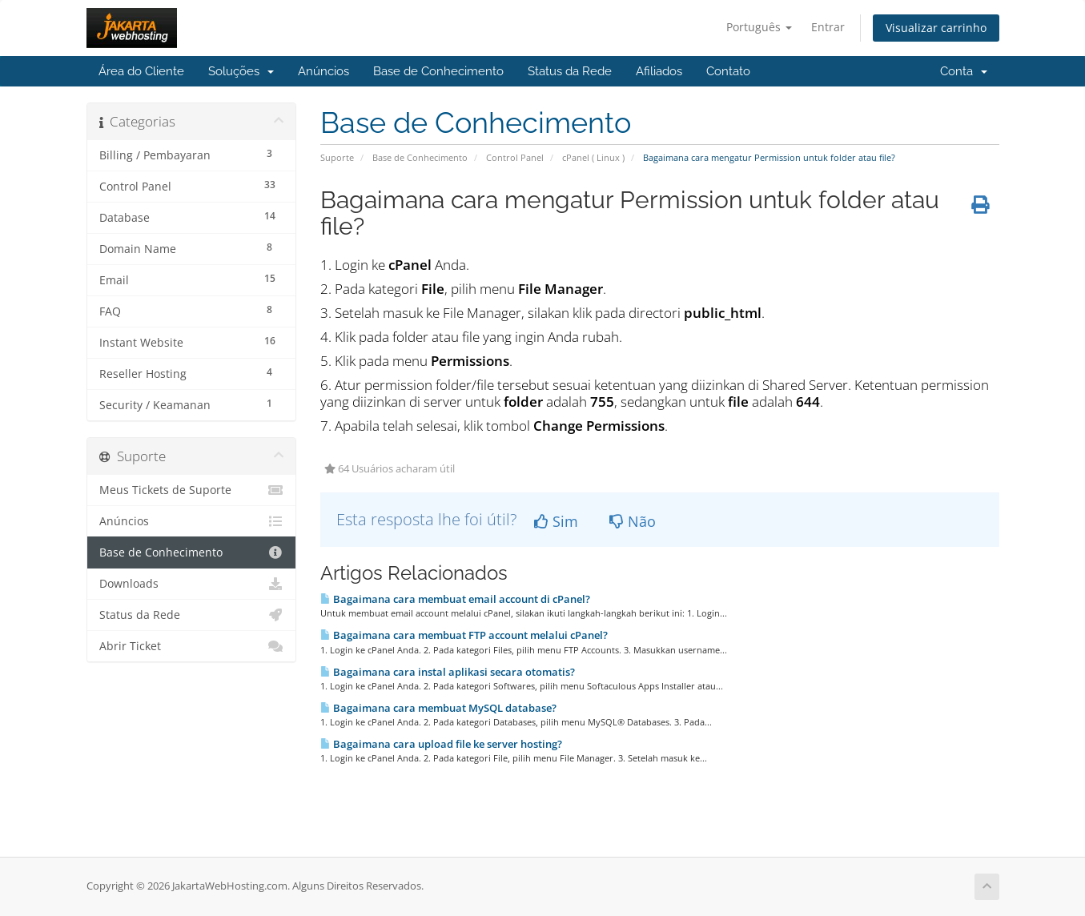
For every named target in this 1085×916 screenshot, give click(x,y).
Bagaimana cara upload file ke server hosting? (441, 744)
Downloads (191, 583)
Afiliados (659, 71)
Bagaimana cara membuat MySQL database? (438, 708)
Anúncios (323, 71)
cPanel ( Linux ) (593, 157)
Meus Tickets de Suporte (191, 490)
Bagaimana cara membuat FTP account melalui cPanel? (464, 635)
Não (632, 521)
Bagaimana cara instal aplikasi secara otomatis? (447, 672)
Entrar (828, 26)
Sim (556, 521)
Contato (728, 71)
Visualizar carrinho (936, 27)
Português (759, 26)
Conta (963, 71)
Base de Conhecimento (438, 71)
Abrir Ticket (191, 646)
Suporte (337, 157)
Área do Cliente (141, 71)
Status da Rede (570, 71)
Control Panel (515, 157)
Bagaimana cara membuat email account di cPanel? (455, 599)
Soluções (241, 71)
